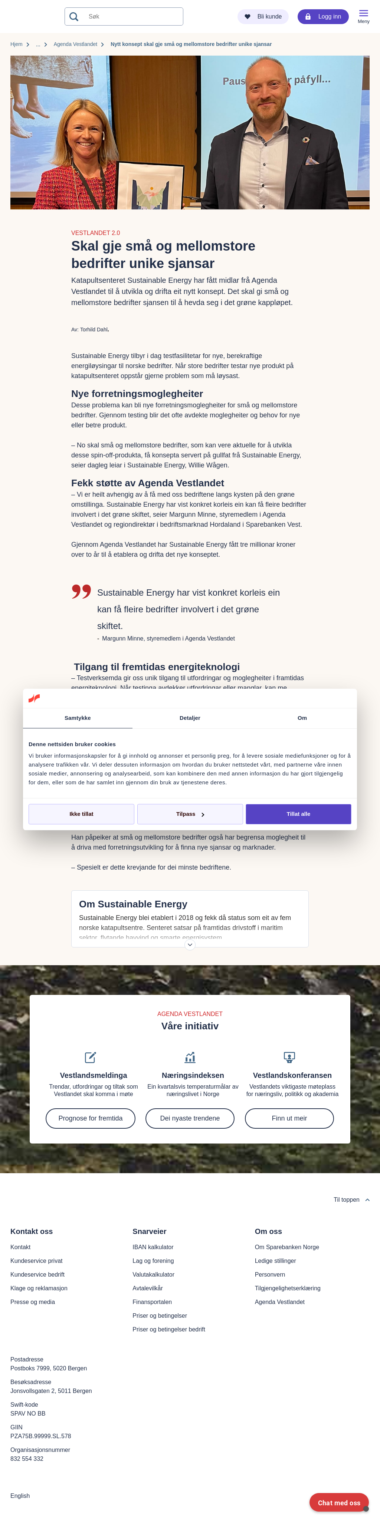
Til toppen (352, 1200)
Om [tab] (302, 718)
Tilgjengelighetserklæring (288, 1288)
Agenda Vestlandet (76, 44)
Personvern (270, 1274)
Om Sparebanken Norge (287, 1247)
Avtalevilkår (147, 1288)
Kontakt (20, 1247)
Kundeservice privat (36, 1261)
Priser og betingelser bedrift (168, 1329)
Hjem (16, 44)
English (20, 1496)
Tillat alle (299, 814)
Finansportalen (152, 1302)
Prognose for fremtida (90, 1118)
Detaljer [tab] (190, 718)
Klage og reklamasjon (39, 1288)
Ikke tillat (81, 814)
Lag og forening (153, 1261)
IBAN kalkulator (152, 1247)
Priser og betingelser (159, 1316)
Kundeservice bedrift (37, 1274)
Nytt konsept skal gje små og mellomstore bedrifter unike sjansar (191, 44)
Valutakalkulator (153, 1274)
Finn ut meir (289, 1118)
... (38, 44)
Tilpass (190, 814)
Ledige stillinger (275, 1261)
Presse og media (32, 1302)
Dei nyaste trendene (190, 1118)
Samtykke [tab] (78, 718)
